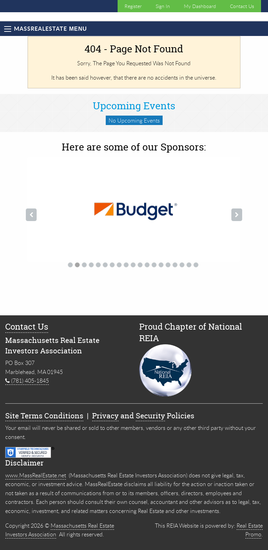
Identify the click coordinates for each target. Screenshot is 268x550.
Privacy (105, 416)
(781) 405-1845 (27, 380)
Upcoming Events (134, 105)
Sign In (163, 6)
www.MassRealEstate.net (35, 475)
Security (150, 416)
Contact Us (242, 6)
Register (133, 6)
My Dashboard (200, 6)
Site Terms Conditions (44, 416)
